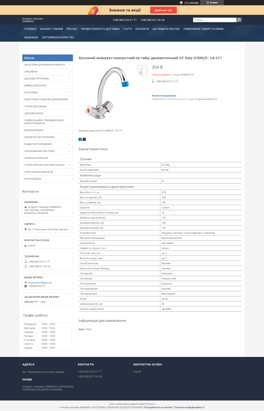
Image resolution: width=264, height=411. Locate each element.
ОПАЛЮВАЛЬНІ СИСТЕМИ (39, 151)
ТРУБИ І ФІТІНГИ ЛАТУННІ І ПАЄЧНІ (44, 165)
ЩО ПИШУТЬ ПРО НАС (166, 28)
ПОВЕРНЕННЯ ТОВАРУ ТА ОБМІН (204, 28)
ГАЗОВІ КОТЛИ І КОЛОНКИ (39, 137)
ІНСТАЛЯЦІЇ (31, 92)
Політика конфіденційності (190, 407)
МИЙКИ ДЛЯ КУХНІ (35, 85)
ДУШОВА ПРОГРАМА (36, 78)
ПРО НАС (72, 28)
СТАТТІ (127, 28)
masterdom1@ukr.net (40, 282)
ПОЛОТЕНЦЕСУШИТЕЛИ (38, 171)
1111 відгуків (191, 2)
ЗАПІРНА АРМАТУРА (36, 158)
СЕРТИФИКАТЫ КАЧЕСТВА (58, 37)
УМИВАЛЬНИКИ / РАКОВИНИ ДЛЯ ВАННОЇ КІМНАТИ (43, 121)
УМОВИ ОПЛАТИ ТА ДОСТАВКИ (100, 28)
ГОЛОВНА (30, 28)
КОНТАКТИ (142, 28)
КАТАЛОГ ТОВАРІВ (51, 28)
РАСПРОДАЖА (32, 178)
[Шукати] (239, 20)
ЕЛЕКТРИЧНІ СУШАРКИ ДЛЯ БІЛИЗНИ (46, 99)
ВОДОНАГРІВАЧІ (33, 130)
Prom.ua (150, 404)
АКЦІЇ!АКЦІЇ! (31, 37)
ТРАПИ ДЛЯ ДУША (35, 106)
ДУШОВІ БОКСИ (33, 113)
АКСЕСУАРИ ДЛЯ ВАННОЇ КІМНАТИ (44, 64)
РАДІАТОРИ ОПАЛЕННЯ (38, 144)
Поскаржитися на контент (158, 407)
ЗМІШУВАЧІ (30, 71)
